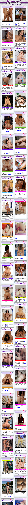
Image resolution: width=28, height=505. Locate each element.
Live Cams (8, 4)
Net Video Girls (6, 261)
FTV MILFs (19, 67)
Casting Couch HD (20, 197)
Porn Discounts (13, 4)
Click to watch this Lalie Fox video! (7, 85)
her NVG (25, 340)
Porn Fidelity (19, 153)
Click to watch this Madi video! (7, 192)
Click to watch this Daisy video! (7, 236)
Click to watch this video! (20, 62)
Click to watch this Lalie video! (7, 343)
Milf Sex (18, 174)
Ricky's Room (19, 453)
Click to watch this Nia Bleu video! (7, 365)
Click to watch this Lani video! (7, 214)
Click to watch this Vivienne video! (20, 318)
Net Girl (5, 90)
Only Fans (19, 45)
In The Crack (19, 25)
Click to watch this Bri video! (20, 297)
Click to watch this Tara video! (20, 191)
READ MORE (9, 24)
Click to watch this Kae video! (7, 257)
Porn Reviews (19, 4)
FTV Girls (6, 68)
